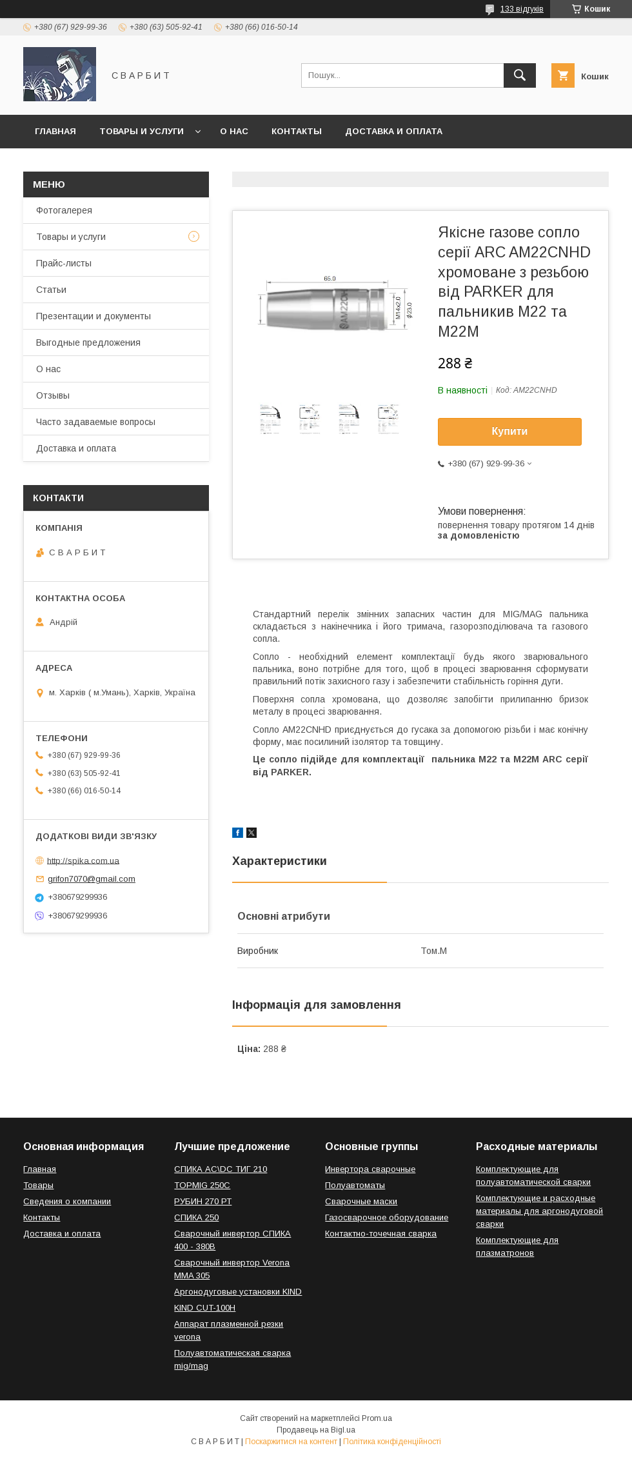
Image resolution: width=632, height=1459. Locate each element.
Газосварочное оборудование (386, 1217)
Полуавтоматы (355, 1185)
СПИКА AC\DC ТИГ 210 (220, 1169)
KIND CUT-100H (204, 1308)
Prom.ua (377, 1418)
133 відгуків (522, 9)
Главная (55, 131)
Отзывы (53, 395)
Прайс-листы (64, 263)
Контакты (297, 131)
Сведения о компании (67, 1201)
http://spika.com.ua (83, 860)
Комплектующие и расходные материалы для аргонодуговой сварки (539, 1211)
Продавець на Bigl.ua (316, 1429)
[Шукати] (520, 75)
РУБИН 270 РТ (203, 1201)
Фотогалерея (64, 210)
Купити (510, 431)
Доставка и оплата (393, 131)
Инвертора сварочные (370, 1169)
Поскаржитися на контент (291, 1441)
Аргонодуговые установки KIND (238, 1291)
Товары (38, 1185)
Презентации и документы (93, 316)
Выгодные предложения (88, 342)
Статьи (51, 289)
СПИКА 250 (196, 1217)
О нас (234, 131)
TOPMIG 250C (202, 1185)
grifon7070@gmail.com (91, 879)
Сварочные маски (361, 1201)
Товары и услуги (141, 131)
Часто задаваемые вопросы (95, 422)
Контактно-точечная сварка (381, 1233)
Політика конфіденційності (392, 1441)
